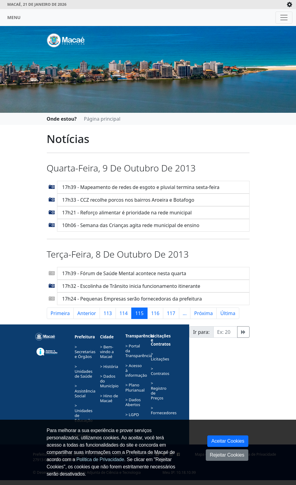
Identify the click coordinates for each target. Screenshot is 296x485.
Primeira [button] (60, 313)
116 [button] (155, 313)
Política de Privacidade (100, 459)
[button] (52, 186)
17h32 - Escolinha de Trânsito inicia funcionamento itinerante (131, 286)
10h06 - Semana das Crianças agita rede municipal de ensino (130, 225)
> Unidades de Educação (84, 413)
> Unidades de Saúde (83, 371)
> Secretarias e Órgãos (85, 352)
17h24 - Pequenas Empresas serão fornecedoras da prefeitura (132, 298)
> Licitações (160, 356)
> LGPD (132, 414)
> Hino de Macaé (109, 398)
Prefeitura (85, 337)
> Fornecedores (164, 410)
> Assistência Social (85, 391)
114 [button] (123, 313)
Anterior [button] (86, 313)
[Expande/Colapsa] (289, 4)
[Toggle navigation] (283, 17)
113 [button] (107, 313)
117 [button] (171, 313)
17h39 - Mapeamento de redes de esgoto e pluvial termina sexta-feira (140, 187)
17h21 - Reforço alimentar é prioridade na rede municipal (127, 212)
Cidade (106, 337)
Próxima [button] (203, 313)
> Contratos (160, 371)
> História (109, 366)
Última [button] (227, 313)
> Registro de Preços (159, 390)
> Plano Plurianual (135, 387)
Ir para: (201, 332)
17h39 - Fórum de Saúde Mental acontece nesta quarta (124, 273)
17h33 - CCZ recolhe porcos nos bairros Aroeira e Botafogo (128, 200)
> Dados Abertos (133, 402)
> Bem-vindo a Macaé (107, 352)
